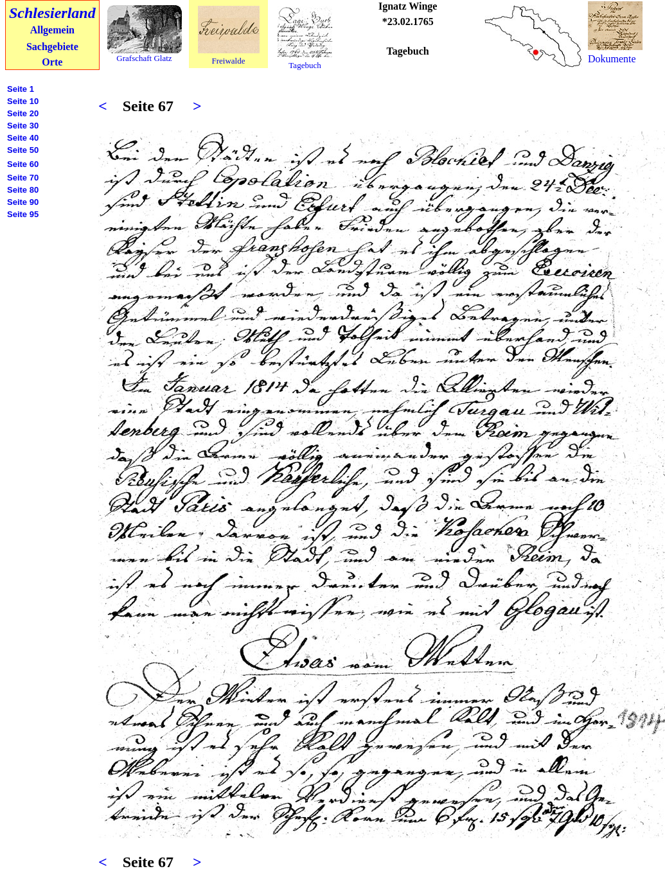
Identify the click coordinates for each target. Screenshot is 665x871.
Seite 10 (23, 101)
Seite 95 (23, 214)
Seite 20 (23, 113)
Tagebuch (304, 65)
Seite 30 (23, 125)
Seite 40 (23, 138)
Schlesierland (52, 12)
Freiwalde (228, 61)
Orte (52, 62)
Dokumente (612, 58)
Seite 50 (23, 150)
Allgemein (52, 29)
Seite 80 (23, 190)
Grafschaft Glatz (144, 58)
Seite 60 (23, 164)
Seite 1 (20, 89)
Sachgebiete (52, 46)
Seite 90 (23, 202)
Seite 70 (23, 177)
